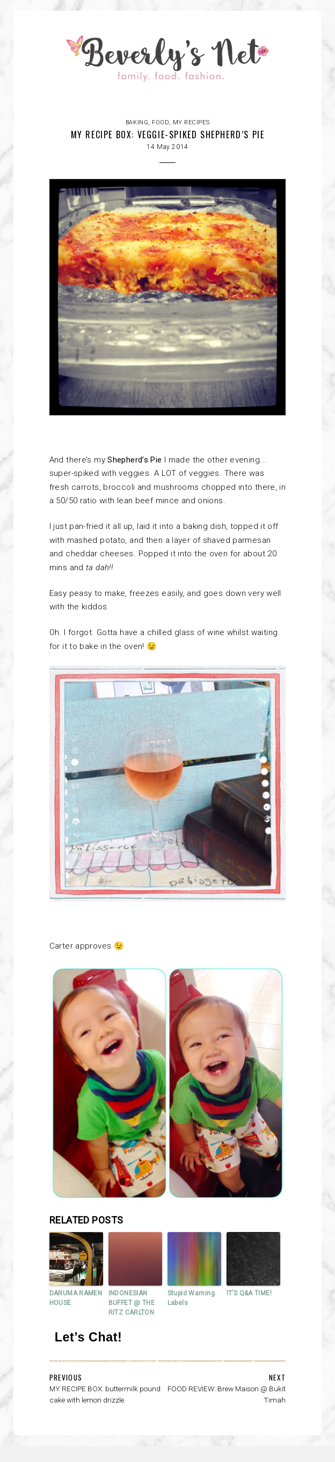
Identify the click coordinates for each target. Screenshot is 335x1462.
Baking (137, 122)
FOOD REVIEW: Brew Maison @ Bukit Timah (227, 1394)
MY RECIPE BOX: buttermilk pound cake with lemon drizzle (105, 1394)
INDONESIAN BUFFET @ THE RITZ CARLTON (131, 1302)
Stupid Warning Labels (191, 1298)
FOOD (160, 122)
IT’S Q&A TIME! (249, 1293)
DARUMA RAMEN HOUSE (76, 1298)
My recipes (191, 122)
